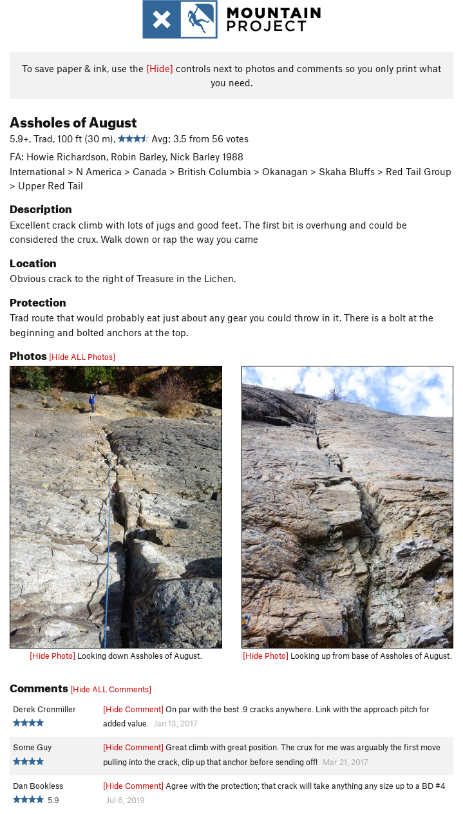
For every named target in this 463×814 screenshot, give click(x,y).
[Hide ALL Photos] (82, 357)
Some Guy (32, 747)
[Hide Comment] (133, 709)
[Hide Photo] (52, 655)
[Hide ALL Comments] (110, 689)
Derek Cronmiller (44, 709)
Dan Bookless (38, 786)
